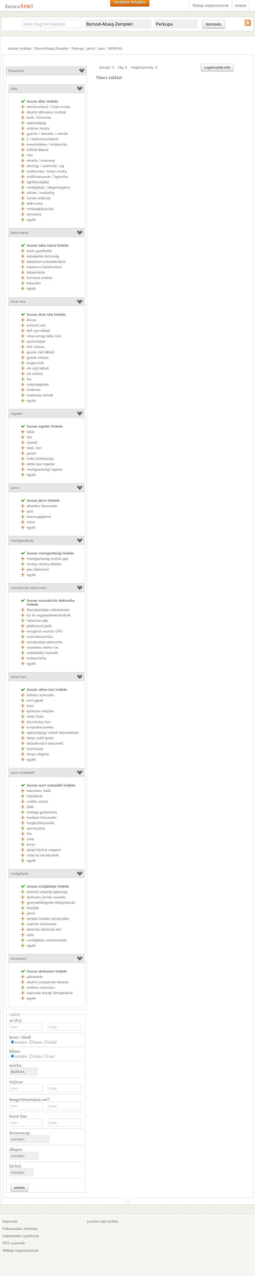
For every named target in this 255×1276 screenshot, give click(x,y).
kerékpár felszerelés (42, 818)
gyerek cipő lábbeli (40, 352)
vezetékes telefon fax (43, 647)
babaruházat (36, 272)
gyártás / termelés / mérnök (47, 134)
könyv (31, 844)
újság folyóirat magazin (44, 850)
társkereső (18, 959)
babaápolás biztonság (43, 256)
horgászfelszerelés (41, 823)
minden (21, 1042)
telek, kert (34, 448)
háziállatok (34, 796)
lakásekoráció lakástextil (45, 743)
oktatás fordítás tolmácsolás (48, 919)
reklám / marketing (40, 193)
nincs (38, 1056)
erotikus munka (38, 128)
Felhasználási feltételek (20, 1229)
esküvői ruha (36, 325)
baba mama (19, 233)
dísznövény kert (39, 722)
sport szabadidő (23, 773)
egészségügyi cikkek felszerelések (53, 733)
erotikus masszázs (41, 987)
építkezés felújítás (40, 711)
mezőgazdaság (22, 540)
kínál (52, 1042)
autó (101, 48)
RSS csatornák (14, 1243)
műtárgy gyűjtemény (42, 812)
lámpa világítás (38, 754)
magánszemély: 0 (144, 67)
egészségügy (36, 123)
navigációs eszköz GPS (44, 631)
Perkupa (78, 48)
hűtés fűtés (35, 716)
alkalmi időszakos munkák (46, 112)
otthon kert (19, 677)
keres (38, 1042)
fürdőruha (33, 390)
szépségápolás (38, 384)
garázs (32, 453)
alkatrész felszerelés (42, 506)
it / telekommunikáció (42, 139)
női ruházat (35, 374)
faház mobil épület (40, 738)
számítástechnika (40, 637)
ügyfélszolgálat (38, 182)
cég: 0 (122, 67)
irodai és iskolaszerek (43, 855)
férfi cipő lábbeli (38, 331)
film (29, 834)
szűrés (19, 1188)
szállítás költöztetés (42, 924)
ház (29, 437)
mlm (30, 155)
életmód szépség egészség (47, 892)
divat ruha (18, 301)
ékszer (32, 320)
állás (14, 89)
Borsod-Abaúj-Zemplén (51, 48)
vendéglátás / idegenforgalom (48, 187)
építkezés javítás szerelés (46, 897)
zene (30, 839)
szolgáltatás (20, 874)
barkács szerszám (40, 695)
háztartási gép (37, 621)
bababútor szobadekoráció (46, 262)
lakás (31, 432)
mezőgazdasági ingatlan (44, 469)
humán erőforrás (39, 198)
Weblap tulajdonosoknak (211, 5)
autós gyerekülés (39, 251)
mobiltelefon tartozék (42, 653)
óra (29, 379)
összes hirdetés (19, 48)
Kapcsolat (10, 1221)
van (51, 1056)
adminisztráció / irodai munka (48, 107)
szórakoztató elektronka (44, 642)
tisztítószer (35, 749)
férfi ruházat (35, 347)
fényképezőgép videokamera (48, 610)
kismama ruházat (39, 278)
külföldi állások (38, 150)
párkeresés (35, 977)
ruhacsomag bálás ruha (44, 336)
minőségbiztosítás (40, 209)
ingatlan (16, 414)
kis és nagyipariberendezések (49, 615)
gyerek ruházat (38, 357)
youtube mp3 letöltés (102, 1221)
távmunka (34, 214)
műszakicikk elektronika (29, 588)
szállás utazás (37, 801)
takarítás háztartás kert (44, 929)
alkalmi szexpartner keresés (48, 982)
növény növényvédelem (44, 564)
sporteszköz (36, 828)
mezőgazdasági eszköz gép (47, 559)
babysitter (34, 283)
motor (31, 522)
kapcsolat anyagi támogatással (50, 993)
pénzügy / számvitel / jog (45, 166)
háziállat (33, 908)
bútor (30, 706)
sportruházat (36, 341)
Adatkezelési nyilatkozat (21, 1236)
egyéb (31, 220)
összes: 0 (106, 67)
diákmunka (35, 203)
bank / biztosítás (39, 117)
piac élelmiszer (38, 569)
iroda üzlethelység (40, 459)
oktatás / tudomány (41, 160)
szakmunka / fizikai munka (47, 171)
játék (30, 807)
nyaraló (32, 442)
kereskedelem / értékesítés (47, 144)
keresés (213, 24)
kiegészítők (35, 363)
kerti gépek (35, 700)
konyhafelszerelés (40, 727)
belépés (241, 5)
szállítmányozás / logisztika (47, 177)
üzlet (30, 935)
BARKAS (115, 48)
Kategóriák (16, 71)
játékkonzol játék (39, 626)
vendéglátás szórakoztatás (47, 940)
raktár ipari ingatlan (41, 464)
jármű (91, 48)
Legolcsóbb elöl (217, 67)
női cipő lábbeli (38, 368)
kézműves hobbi (39, 791)
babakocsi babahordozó (44, 267)
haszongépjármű (39, 517)
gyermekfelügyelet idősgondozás (51, 902)
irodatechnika (36, 658)
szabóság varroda (40, 395)
